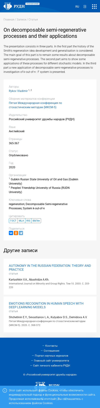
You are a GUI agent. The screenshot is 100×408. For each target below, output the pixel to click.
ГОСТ (13, 220)
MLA (21, 220)
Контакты (51, 345)
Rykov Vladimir (18, 91)
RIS (28, 220)
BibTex (36, 220)
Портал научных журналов (51, 355)
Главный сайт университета (51, 360)
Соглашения (51, 350)
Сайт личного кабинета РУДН (51, 365)
